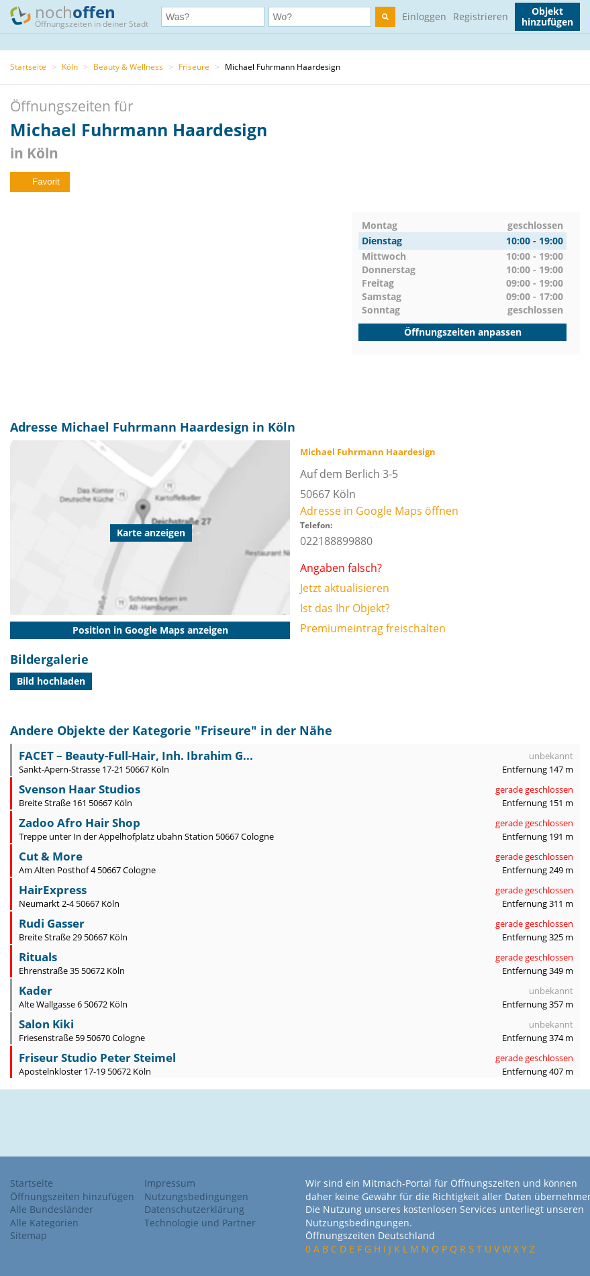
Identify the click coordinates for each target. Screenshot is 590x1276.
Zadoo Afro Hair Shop (79, 822)
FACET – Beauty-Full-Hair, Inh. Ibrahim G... (136, 755)
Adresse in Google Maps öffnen (379, 510)
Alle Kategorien (44, 1222)
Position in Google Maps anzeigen (150, 630)
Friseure (194, 66)
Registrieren (480, 16)
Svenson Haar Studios (79, 789)
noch (85, 16)
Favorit (40, 182)
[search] (385, 17)
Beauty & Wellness (128, 66)
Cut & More (51, 856)
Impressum (169, 1183)
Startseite (28, 66)
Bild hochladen (51, 681)
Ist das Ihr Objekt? (345, 608)
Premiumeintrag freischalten (373, 628)
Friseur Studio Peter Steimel (97, 1057)
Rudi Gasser (52, 923)
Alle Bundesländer (51, 1209)
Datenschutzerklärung (194, 1209)
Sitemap (28, 1235)
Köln (70, 66)
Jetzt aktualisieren (344, 588)
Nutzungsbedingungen (196, 1196)
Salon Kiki (46, 1024)
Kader (35, 990)
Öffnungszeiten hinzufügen (72, 1196)
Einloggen (424, 16)
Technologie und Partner (200, 1222)
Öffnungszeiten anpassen (463, 332)
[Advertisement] (181, 306)
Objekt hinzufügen (547, 16)
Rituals (38, 957)
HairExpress (53, 889)
